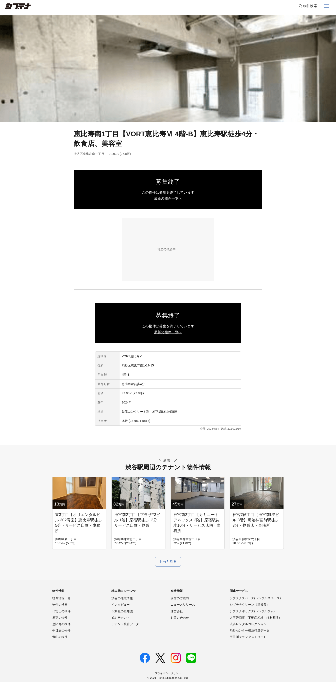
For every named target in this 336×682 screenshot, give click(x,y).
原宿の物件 (60, 617)
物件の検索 (60, 604)
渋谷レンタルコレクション (248, 624)
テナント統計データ (125, 624)
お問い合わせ (180, 617)
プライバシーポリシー (168, 673)
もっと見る (168, 561)
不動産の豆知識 (122, 611)
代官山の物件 (61, 611)
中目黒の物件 (61, 630)
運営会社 (177, 611)
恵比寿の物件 (61, 624)
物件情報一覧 (61, 598)
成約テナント (120, 617)
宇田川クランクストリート (248, 637)
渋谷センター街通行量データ (250, 630)
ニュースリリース (183, 604)
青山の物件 (60, 637)
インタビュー (120, 604)
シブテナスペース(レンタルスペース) (255, 598)
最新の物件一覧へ (168, 198)
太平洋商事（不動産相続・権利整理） (256, 617)
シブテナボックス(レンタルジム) (252, 611)
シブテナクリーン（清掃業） (250, 604)
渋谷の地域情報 (122, 598)
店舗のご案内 (180, 598)
